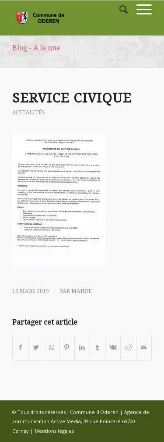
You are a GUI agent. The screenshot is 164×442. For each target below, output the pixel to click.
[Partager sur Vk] (112, 347)
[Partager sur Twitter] (35, 347)
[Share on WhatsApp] (51, 347)
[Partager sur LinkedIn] (82, 347)
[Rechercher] (119, 9)
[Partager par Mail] (143, 347)
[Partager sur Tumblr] (97, 347)
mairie (81, 291)
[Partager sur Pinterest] (66, 347)
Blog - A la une (36, 48)
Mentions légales (54, 431)
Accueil (55, 57)
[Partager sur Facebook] (20, 347)
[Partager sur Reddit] (128, 347)
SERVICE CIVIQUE (72, 98)
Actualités (81, 57)
